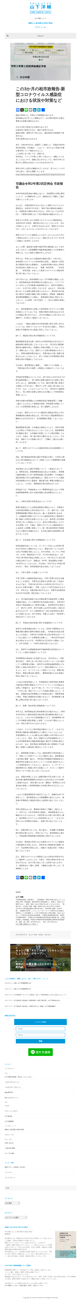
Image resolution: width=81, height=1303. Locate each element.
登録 (40, 1041)
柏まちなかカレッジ (11, 1098)
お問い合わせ (9, 1143)
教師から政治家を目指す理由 (40, 23)
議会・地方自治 (45, 935)
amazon (7, 1234)
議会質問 (9, 1092)
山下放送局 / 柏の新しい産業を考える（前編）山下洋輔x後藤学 (35, 1006)
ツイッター (8, 1172)
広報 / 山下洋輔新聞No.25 (22, 989)
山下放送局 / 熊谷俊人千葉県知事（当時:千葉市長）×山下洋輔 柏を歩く (37, 1000)
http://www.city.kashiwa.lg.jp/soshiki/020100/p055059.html (40, 174)
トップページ (9, 1069)
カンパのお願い (10, 1153)
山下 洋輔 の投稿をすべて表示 (26, 924)
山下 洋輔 (33, 935)
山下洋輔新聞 (9, 1121)
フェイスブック (10, 1177)
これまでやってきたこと (13, 1087)
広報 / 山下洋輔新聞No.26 (22, 983)
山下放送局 (8, 1116)
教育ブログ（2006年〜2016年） (15, 1167)
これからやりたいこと (12, 1082)
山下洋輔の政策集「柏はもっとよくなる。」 (19, 1077)
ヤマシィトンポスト (11, 1111)
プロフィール (40, 27)
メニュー (40, 36)
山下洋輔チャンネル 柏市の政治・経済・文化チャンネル (24, 1285)
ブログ (7, 1106)
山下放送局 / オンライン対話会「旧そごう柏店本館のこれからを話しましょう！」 (41, 995)
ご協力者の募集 (10, 1148)
